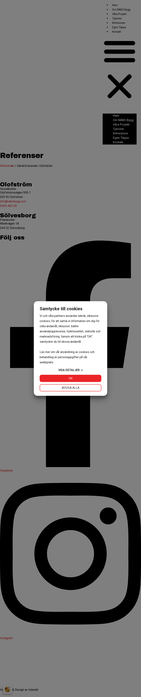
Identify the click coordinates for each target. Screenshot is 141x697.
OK (71, 378)
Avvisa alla (70, 388)
